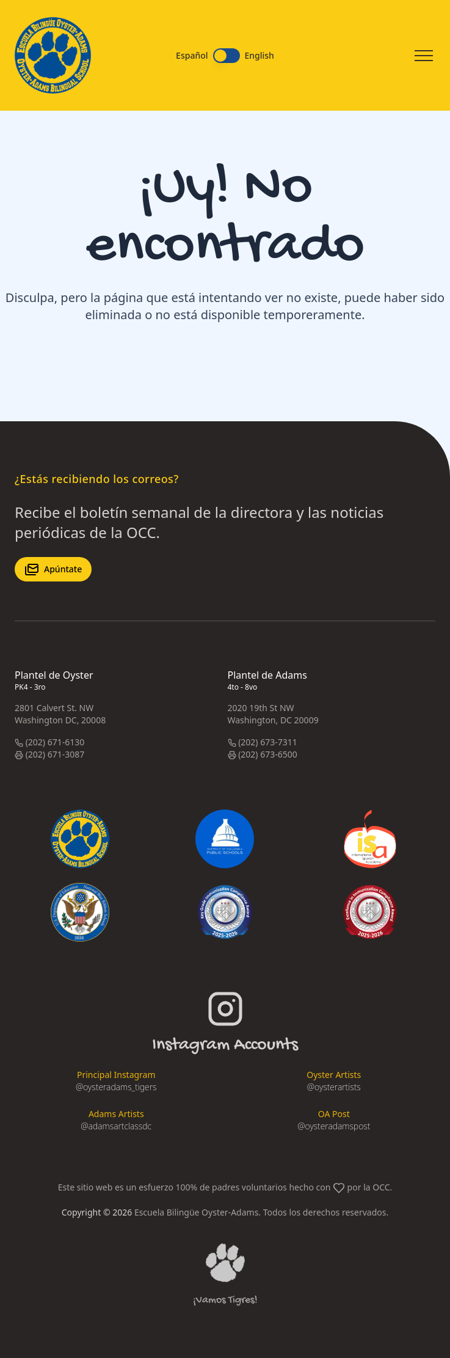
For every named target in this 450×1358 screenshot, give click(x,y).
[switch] (226, 55)
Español (192, 55)
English (259, 55)
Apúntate (53, 569)
